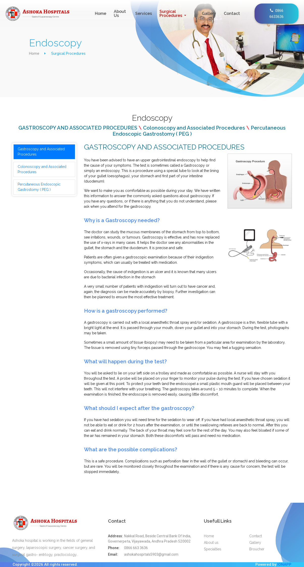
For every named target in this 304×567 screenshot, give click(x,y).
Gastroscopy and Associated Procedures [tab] (41, 151)
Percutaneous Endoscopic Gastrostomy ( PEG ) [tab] (39, 187)
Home (101, 13)
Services (143, 13)
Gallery (209, 13)
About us (211, 543)
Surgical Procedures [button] (171, 13)
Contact (232, 13)
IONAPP (284, 564)
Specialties (212, 549)
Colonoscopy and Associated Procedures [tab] (42, 169)
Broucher (256, 549)
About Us (120, 13)
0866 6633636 (276, 13)
